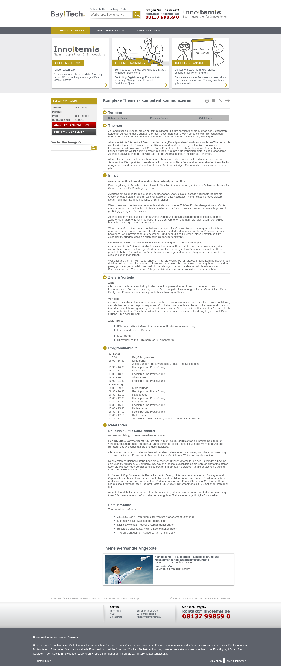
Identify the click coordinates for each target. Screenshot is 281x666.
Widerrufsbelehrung (146, 614)
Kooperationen (99, 598)
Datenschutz (116, 617)
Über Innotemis (148, 30)
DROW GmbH (222, 598)
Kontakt (124, 598)
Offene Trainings (71, 30)
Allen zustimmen (236, 660)
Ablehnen (216, 660)
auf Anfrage (118, 118)
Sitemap (134, 598)
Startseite (56, 598)
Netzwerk (85, 598)
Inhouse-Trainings (110, 30)
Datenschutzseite (156, 653)
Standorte (114, 598)
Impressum (115, 611)
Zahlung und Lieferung (147, 611)
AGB (112, 614)
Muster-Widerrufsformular (149, 617)
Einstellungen (43, 660)
